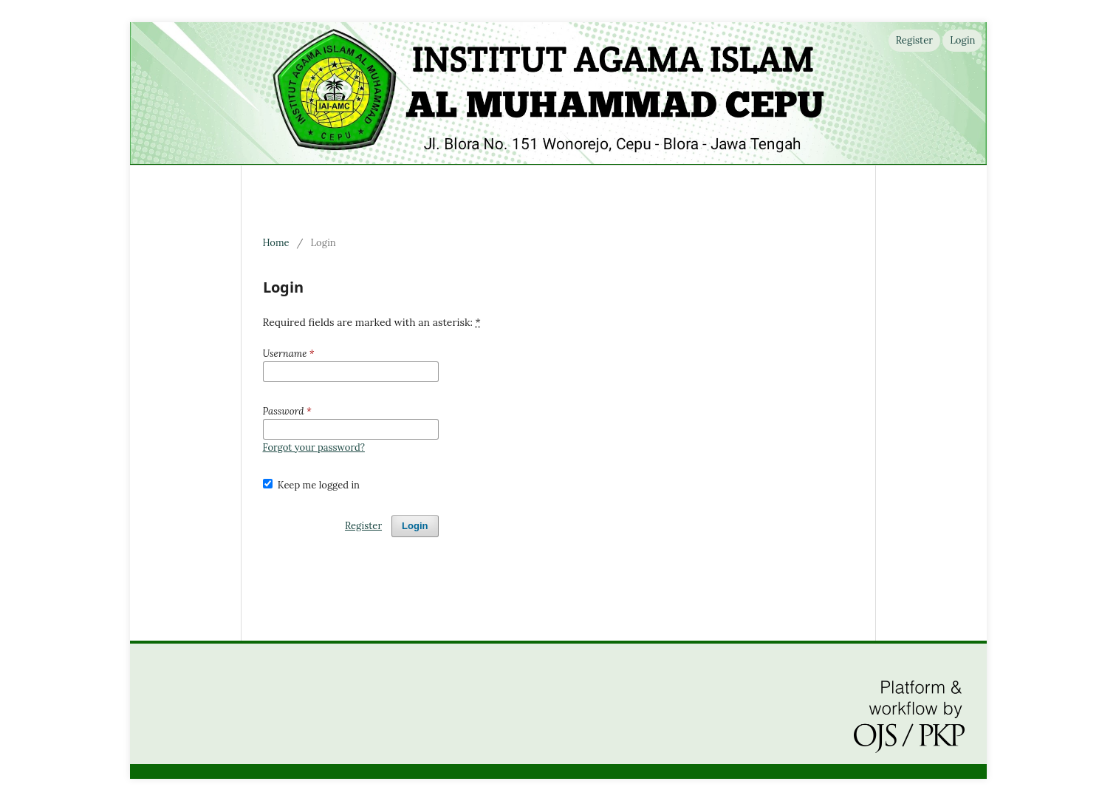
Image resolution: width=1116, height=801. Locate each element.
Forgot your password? (314, 447)
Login (962, 40)
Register (914, 40)
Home (276, 242)
